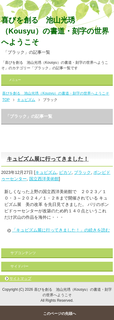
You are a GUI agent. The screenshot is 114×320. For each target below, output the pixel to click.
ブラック (82, 172)
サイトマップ (20, 278)
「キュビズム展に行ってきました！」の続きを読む (61, 230)
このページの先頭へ (59, 313)
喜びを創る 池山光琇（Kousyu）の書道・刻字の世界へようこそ (55, 31)
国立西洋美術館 (44, 178)
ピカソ (65, 172)
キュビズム (46, 172)
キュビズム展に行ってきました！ (48, 159)
